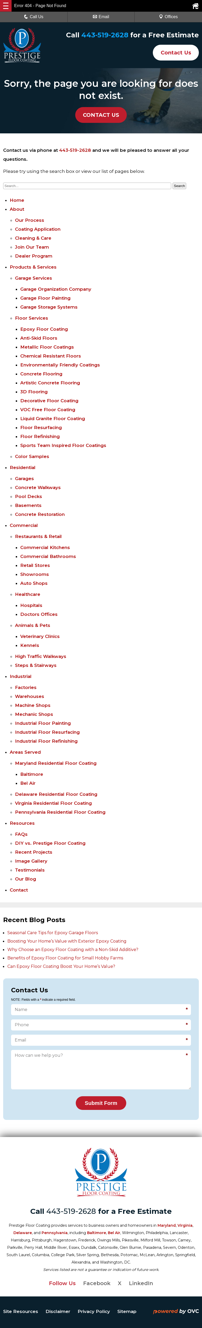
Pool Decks (28, 496)
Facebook (96, 1283)
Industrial (21, 676)
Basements (28, 505)
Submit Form (101, 1103)
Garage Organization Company (55, 289)
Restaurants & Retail (38, 536)
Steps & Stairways (36, 665)
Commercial (24, 525)
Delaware (22, 1232)
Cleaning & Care (33, 238)
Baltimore (31, 774)
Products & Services (33, 267)
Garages (24, 478)
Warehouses (29, 696)
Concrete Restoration (40, 514)
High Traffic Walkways (40, 656)
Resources (22, 823)
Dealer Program (33, 256)
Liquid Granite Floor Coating (52, 418)
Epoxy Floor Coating (44, 329)
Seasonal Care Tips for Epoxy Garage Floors (52, 932)
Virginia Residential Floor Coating (53, 803)
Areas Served (25, 752)
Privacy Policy (94, 1311)
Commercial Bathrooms (48, 556)
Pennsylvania (55, 1232)
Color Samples (32, 456)
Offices (168, 16)
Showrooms (34, 574)
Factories (26, 687)
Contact (19, 890)
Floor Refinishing (40, 436)
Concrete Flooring (41, 373)
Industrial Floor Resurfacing (47, 732)
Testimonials (30, 870)
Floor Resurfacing (41, 427)
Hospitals (31, 605)
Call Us (33, 16)
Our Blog (25, 879)
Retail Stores (35, 565)
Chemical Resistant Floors (50, 356)
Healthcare (27, 594)
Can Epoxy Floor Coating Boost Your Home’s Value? (61, 966)
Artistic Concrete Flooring (50, 382)
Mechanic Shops (34, 714)
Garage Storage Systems (49, 307)
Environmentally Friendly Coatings (60, 365)
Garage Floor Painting (45, 298)
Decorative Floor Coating (49, 400)
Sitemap (127, 1311)
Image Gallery (31, 861)
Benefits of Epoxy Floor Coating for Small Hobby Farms (65, 957)
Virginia (185, 1225)
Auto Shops (34, 583)
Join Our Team (32, 247)
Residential (23, 467)
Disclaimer (58, 1311)
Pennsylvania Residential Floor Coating (60, 812)
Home (17, 200)
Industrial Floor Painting (43, 723)
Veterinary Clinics (40, 636)
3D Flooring (34, 391)
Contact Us (175, 52)
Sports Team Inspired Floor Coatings (63, 445)
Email (101, 16)
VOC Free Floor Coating (47, 409)
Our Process (29, 220)
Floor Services (31, 318)
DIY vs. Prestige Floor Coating (50, 843)
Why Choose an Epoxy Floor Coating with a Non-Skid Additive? (72, 949)
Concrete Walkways (38, 487)
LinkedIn (141, 1283)
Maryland (167, 1225)
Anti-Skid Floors (38, 338)
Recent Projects (33, 852)
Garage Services (33, 278)
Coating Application (37, 229)
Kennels (29, 645)
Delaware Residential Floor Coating (56, 794)
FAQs (21, 834)
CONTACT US (101, 115)
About (17, 209)
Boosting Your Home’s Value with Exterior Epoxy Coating (67, 941)
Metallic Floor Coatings (47, 347)
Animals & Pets (32, 625)
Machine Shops (32, 705)
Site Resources (20, 1311)
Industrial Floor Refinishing (46, 741)
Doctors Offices (39, 614)
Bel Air (28, 783)
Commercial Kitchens (45, 547)
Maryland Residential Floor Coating (56, 763)
